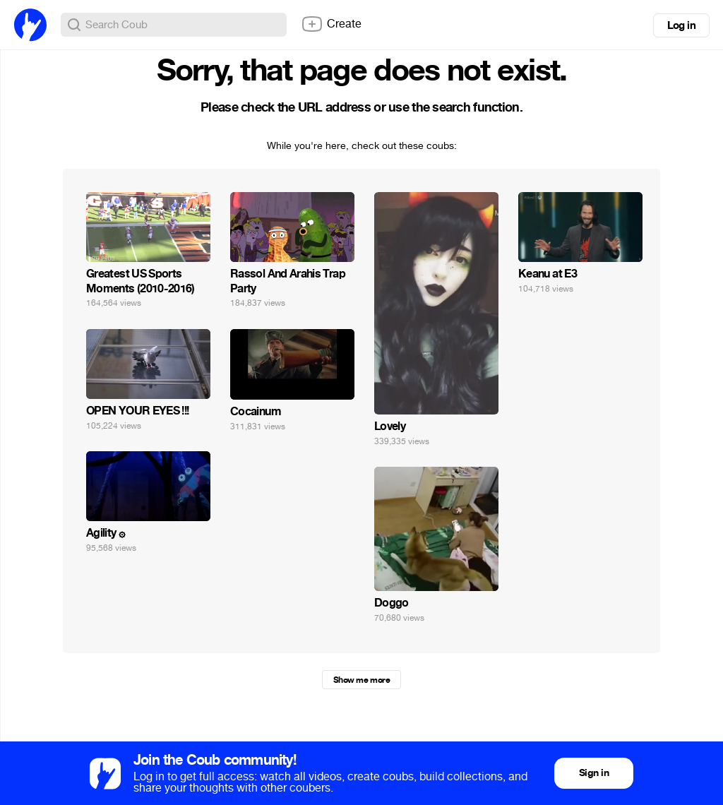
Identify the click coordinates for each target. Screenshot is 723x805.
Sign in (594, 773)
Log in (681, 25)
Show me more (361, 680)
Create (331, 24)
